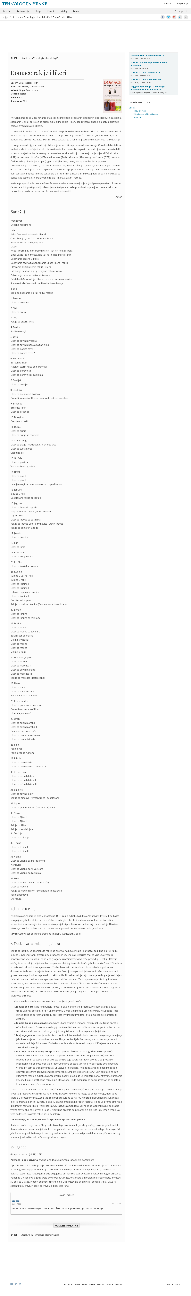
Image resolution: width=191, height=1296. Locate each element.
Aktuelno (7, 11)
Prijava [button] (167, 3)
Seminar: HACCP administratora (147, 55)
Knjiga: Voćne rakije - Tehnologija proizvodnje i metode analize (148, 88)
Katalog (63, 11)
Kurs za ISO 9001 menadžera (145, 72)
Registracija (182, 3)
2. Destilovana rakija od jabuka (145, 114)
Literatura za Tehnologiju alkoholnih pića (31, 17)
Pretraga (179, 11)
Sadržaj (132, 107)
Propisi (50, 11)
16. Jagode (137, 117)
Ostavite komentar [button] (66, 1225)
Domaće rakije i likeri (63, 17)
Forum (76, 11)
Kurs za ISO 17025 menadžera (146, 79)
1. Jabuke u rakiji (139, 111)
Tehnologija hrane (24, 4)
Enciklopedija (23, 11)
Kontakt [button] (179, 1284)
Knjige (38, 11)
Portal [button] (170, 1284)
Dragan (15, 1200)
